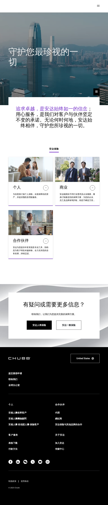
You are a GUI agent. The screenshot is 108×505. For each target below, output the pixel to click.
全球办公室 (14, 385)
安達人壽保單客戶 (17, 413)
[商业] (92, 187)
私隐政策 (12, 481)
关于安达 (60, 435)
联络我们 (12, 379)
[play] (96, 91)
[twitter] (33, 462)
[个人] (45, 187)
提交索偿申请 (15, 373)
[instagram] (48, 462)
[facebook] (10, 462)
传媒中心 (59, 449)
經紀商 (58, 419)
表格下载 (12, 443)
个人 (10, 405)
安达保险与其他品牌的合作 (68, 424)
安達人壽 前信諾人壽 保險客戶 (23, 424)
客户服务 (13, 435)
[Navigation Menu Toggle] (98, 5)
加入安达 (59, 443)
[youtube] (40, 462)
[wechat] (25, 462)
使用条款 (25, 481)
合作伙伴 (60, 405)
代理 (57, 413)
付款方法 (12, 449)
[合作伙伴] (45, 241)
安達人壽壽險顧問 (17, 419)
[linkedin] (18, 462)
